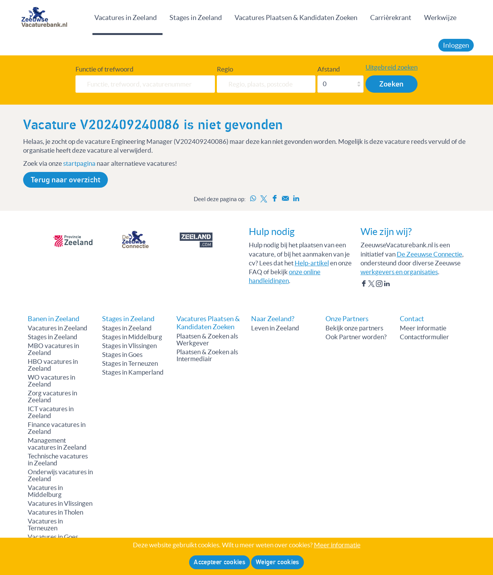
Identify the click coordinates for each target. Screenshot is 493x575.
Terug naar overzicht (65, 180)
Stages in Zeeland (195, 17)
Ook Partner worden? (356, 336)
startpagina (79, 163)
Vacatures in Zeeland (125, 17)
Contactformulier (424, 336)
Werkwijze (440, 17)
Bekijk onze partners (354, 328)
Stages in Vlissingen (129, 345)
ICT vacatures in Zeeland (51, 412)
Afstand (328, 69)
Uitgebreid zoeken (392, 67)
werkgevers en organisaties (399, 271)
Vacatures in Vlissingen (60, 503)
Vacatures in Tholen (55, 512)
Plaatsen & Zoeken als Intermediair (207, 355)
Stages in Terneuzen (130, 363)
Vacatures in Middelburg (45, 491)
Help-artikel (312, 263)
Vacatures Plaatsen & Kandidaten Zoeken (296, 17)
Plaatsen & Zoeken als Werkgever (207, 340)
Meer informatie (423, 328)
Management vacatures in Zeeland (57, 444)
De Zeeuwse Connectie (429, 254)
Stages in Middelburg (132, 336)
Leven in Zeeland (275, 328)
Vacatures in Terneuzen (45, 525)
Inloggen (456, 45)
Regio (225, 69)
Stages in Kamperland (133, 372)
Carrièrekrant (390, 17)
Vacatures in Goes (53, 536)
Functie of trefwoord (104, 69)
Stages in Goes (122, 354)
